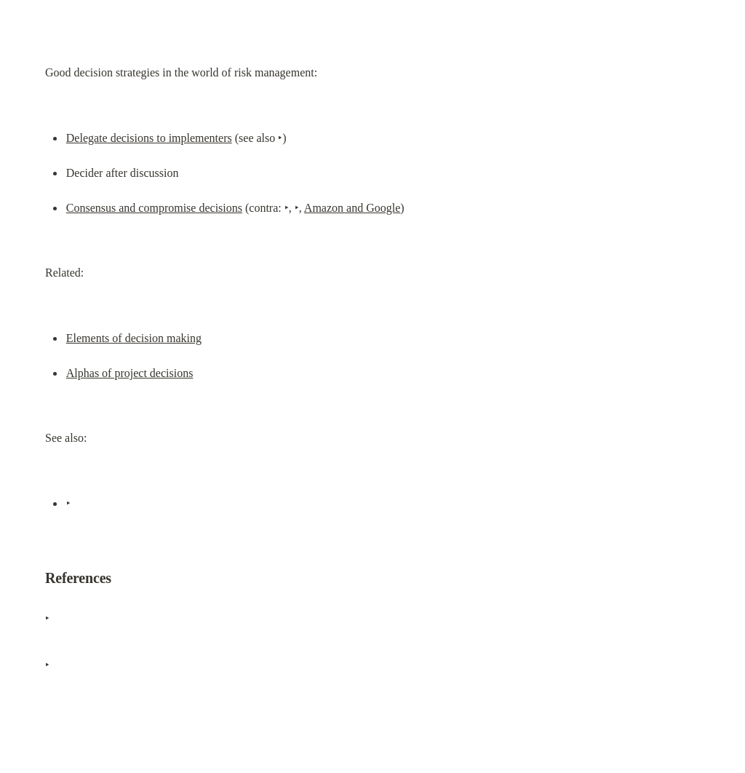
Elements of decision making (134, 338)
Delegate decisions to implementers (149, 138)
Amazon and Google (352, 208)
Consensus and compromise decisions (154, 208)
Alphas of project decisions (130, 373)
